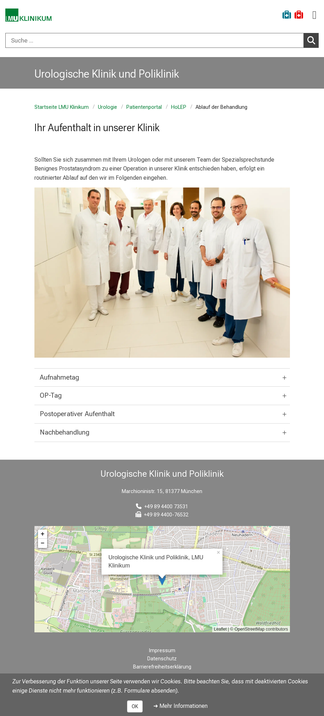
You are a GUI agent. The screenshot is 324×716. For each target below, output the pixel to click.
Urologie (107, 107)
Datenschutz (162, 659)
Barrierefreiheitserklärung (162, 667)
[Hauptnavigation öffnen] (314, 15)
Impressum (162, 651)
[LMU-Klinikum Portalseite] (30, 15)
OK (135, 706)
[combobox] (162, 40)
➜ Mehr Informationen (180, 706)
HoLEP (178, 107)
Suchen (313, 40)
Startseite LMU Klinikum (61, 107)
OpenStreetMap (250, 629)
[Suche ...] (154, 40)
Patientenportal (144, 107)
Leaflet (220, 629)
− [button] (43, 543)
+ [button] (43, 534)
